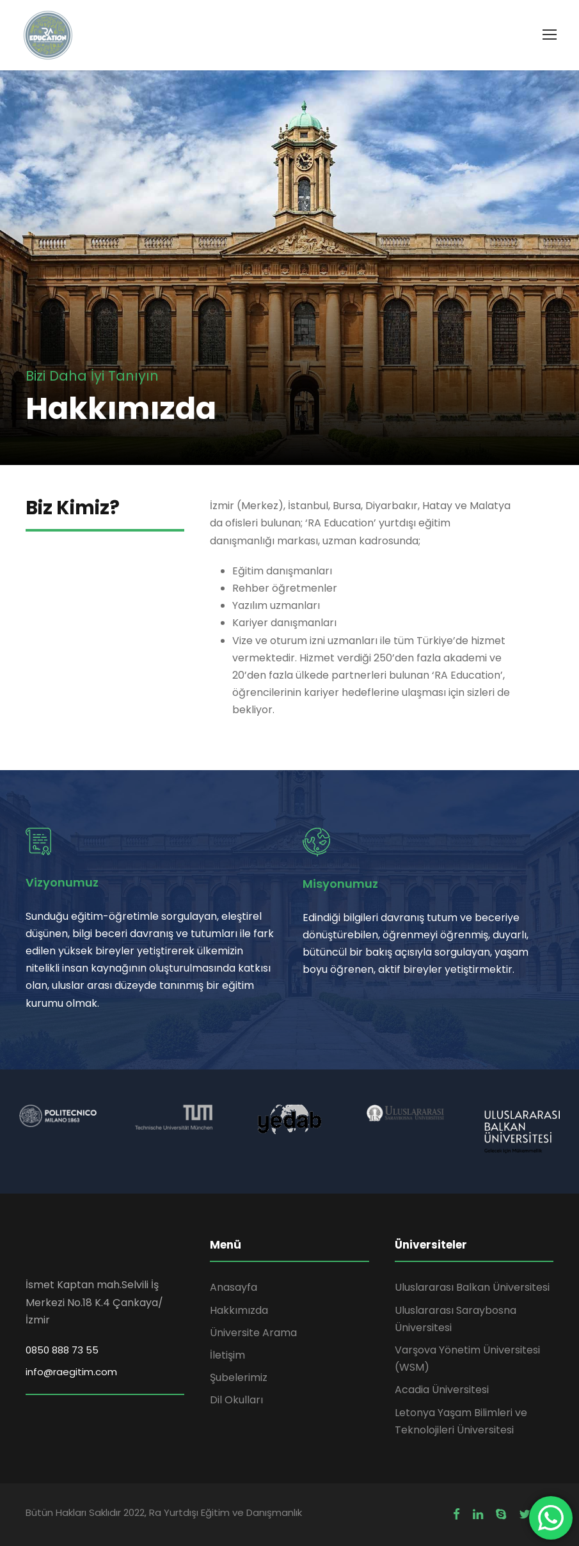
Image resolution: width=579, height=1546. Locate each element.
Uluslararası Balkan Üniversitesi (472, 1287)
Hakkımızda (239, 1310)
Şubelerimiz (238, 1377)
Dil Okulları (236, 1399)
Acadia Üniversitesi (442, 1389)
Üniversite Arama (253, 1332)
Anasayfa (233, 1287)
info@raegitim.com (71, 1371)
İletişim (227, 1355)
